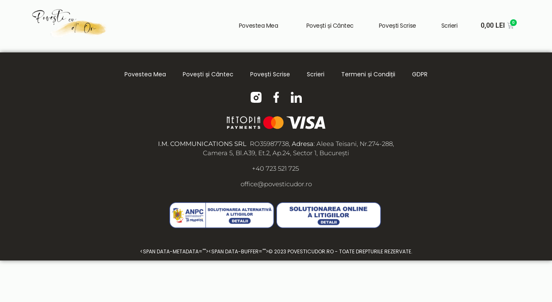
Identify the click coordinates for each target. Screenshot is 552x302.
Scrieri (449, 25)
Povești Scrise (397, 25)
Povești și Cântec (329, 25)
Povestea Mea (259, 25)
